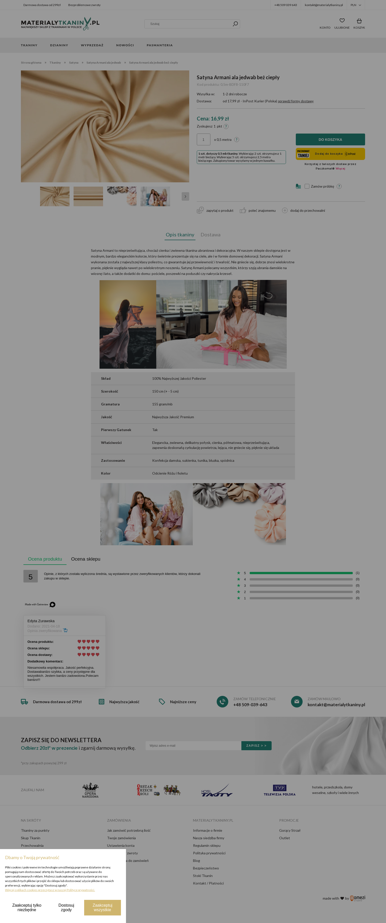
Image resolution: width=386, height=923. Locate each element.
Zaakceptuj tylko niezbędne (27, 907)
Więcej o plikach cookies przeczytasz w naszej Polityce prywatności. (50, 890)
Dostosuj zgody (66, 907)
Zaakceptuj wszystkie (102, 907)
